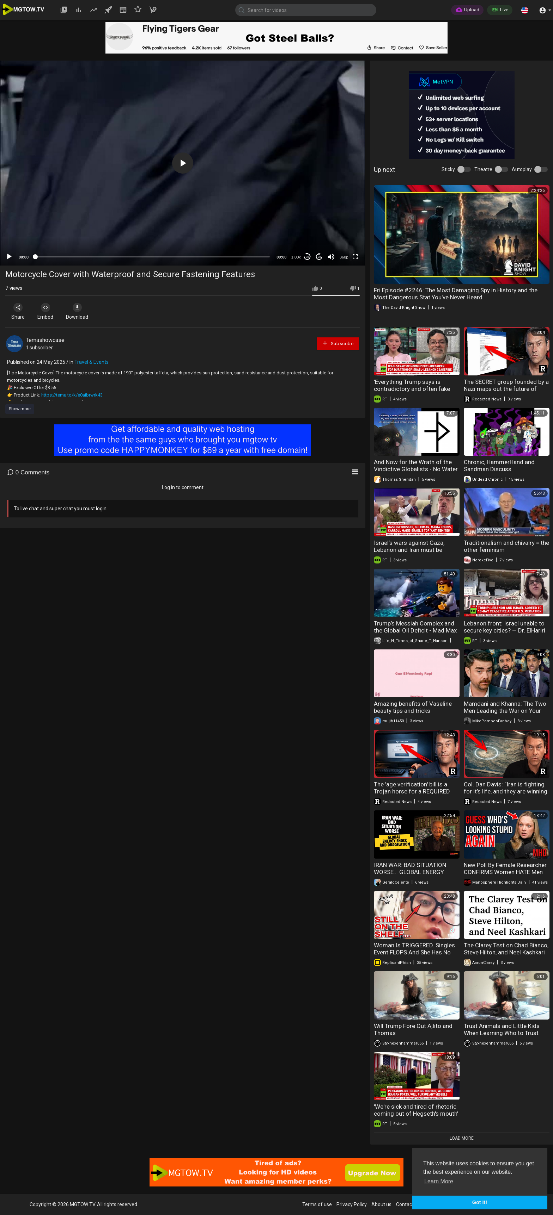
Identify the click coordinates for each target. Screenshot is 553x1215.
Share (18, 311)
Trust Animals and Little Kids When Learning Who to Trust (502, 1029)
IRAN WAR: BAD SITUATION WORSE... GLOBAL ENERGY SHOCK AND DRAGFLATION (410, 872)
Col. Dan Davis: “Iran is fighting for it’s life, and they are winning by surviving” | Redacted (505, 791)
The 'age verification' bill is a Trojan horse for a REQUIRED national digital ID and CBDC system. (412, 795)
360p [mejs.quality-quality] (344, 257)
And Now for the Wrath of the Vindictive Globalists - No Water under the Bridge (416, 469)
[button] (525, 10)
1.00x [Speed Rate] (296, 257)
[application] (182, 163)
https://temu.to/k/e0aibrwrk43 (72, 395)
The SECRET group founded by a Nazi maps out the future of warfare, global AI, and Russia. (506, 388)
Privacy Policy (351, 1204)
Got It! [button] (479, 1202)
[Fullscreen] (355, 256)
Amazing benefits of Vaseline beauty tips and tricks (413, 707)
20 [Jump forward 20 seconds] (319, 256)
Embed (47, 311)
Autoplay (522, 169)
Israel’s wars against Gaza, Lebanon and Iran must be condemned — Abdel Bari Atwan (416, 549)
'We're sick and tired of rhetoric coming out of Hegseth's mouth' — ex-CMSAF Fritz (416, 1113)
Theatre (483, 169)
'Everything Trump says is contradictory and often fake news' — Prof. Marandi (412, 388)
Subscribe (338, 343)
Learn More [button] (438, 1181)
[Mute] (331, 256)
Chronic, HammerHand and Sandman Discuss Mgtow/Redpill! (499, 469)
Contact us (408, 1204)
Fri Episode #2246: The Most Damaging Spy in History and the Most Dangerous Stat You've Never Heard (455, 294)
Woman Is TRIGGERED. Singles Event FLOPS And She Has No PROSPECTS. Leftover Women (414, 952)
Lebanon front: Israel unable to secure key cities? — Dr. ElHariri (504, 627)
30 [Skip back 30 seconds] (307, 256)
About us (381, 1204)
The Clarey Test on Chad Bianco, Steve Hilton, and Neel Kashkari (506, 949)
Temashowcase (45, 340)
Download (79, 311)
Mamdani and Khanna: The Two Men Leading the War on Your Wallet (505, 710)
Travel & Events (91, 362)
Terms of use (317, 1204)
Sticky (448, 169)
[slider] (152, 256)
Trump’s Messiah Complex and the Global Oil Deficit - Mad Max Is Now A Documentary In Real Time (415, 634)
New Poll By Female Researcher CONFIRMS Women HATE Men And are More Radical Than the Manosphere (505, 875)
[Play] (9, 256)
